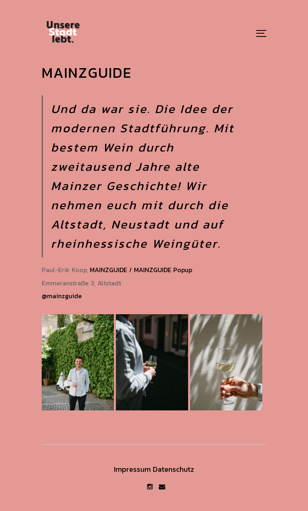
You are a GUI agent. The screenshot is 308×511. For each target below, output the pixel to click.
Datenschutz (173, 469)
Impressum (132, 469)
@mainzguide (62, 296)
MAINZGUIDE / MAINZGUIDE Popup (141, 270)
